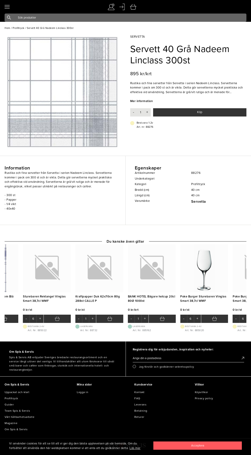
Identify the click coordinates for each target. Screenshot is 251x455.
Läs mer (135, 448)
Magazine (11, 423)
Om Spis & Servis (16, 429)
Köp (199, 112)
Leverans (140, 404)
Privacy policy (204, 398)
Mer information (141, 101)
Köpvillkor (201, 392)
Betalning (140, 410)
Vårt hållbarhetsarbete (19, 417)
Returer (139, 417)
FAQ (137, 398)
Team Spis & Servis (17, 410)
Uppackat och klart (17, 392)
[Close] (197, 445)
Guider (9, 404)
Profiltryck (11, 398)
